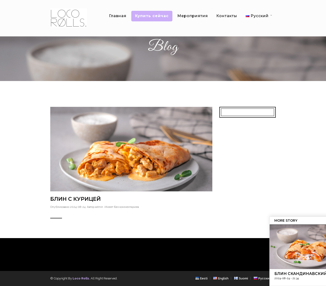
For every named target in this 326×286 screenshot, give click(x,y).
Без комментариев (126, 207)
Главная (117, 16)
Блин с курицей (75, 199)
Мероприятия (192, 16)
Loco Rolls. (81, 278)
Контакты (226, 16)
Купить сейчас (152, 16)
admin (99, 207)
